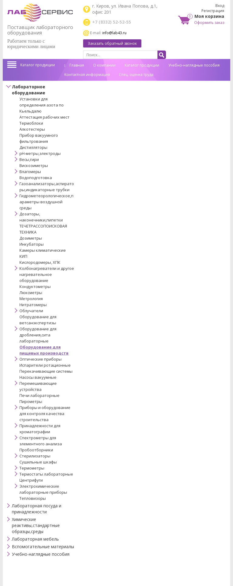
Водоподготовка (35, 177)
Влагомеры (30, 171)
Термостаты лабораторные (46, 474)
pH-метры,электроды (40, 153)
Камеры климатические (42, 250)
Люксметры (30, 292)
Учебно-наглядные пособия (194, 65)
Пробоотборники (36, 450)
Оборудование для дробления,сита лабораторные (37, 335)
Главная (74, 65)
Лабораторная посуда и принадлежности (36, 509)
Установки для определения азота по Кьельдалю (41, 105)
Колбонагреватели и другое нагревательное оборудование (46, 274)
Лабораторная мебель (35, 539)
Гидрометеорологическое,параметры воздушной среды (46, 202)
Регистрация (212, 10)
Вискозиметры (33, 165)
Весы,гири (29, 159)
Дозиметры (30, 238)
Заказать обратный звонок (112, 43)
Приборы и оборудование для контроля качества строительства (44, 413)
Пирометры (30, 401)
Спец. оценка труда (136, 74)
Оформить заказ (209, 22)
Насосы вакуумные (37, 377)
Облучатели (31, 310)
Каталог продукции (37, 64)
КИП (23, 256)
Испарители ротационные (45, 365)
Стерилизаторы (34, 456)
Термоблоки (31, 123)
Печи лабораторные (39, 395)
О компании (104, 65)
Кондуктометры (35, 286)
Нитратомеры (33, 304)
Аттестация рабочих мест (44, 117)
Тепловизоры (32, 498)
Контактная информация (87, 74)
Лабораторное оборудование (28, 90)
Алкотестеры (32, 129)
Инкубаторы (31, 244)
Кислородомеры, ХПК (39, 262)
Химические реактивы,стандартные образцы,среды (36, 525)
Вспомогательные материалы (43, 546)
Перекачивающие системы (46, 371)
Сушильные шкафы (38, 462)
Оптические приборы (40, 359)
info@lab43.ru (114, 32)
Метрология (31, 298)
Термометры (31, 468)
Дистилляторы (33, 147)
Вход (219, 5)
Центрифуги (31, 480)
